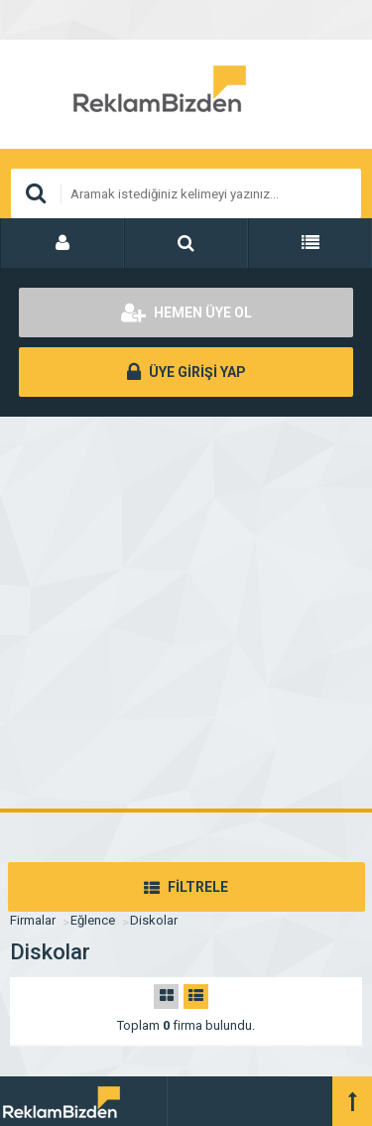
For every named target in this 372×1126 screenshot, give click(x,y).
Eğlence (92, 920)
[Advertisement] (186, 613)
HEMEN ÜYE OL (186, 312)
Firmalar (33, 920)
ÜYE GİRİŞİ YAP (186, 372)
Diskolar (154, 920)
